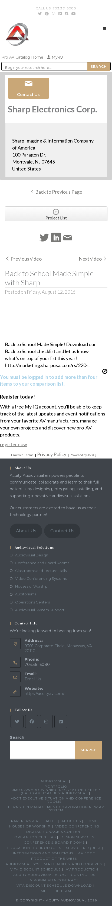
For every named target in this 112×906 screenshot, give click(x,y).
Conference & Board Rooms (54, 842)
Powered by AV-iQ (83, 455)
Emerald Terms (22, 455)
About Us (26, 530)
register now (13, 444)
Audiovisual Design (31, 555)
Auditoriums (25, 594)
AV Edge (86, 853)
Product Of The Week (54, 859)
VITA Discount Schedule (35, 869)
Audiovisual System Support (39, 610)
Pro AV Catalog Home (22, 57)
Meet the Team (56, 891)
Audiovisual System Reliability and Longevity (54, 864)
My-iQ (55, 57)
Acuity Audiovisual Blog (39, 875)
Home (91, 821)
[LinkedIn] (60, 721)
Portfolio (56, 786)
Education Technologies (34, 848)
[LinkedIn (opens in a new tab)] (60, 13)
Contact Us (62, 530)
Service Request (83, 848)
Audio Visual (54, 781)
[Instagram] (46, 721)
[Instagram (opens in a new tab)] (53, 13)
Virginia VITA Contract (54, 880)
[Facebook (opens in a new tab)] (46, 13)
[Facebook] (31, 721)
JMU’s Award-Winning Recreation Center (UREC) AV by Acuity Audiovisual (56, 791)
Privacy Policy (51, 454)
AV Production (82, 869)
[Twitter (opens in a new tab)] (39, 13)
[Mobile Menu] (104, 28)
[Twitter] (17, 721)
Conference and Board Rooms (42, 563)
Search (17, 737)
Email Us (33, 679)
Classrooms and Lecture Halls (41, 571)
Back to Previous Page (56, 192)
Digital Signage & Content (54, 832)
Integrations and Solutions (43, 853)
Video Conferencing (77, 826)
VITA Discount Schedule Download (54, 885)
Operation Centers (35, 837)
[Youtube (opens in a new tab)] (73, 13)
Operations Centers (32, 602)
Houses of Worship (31, 586)
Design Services (77, 837)
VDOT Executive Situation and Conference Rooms (56, 800)
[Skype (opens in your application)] (66, 13)
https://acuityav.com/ (44, 693)
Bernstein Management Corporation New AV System (56, 808)
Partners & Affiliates (34, 821)
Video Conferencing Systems (41, 578)
